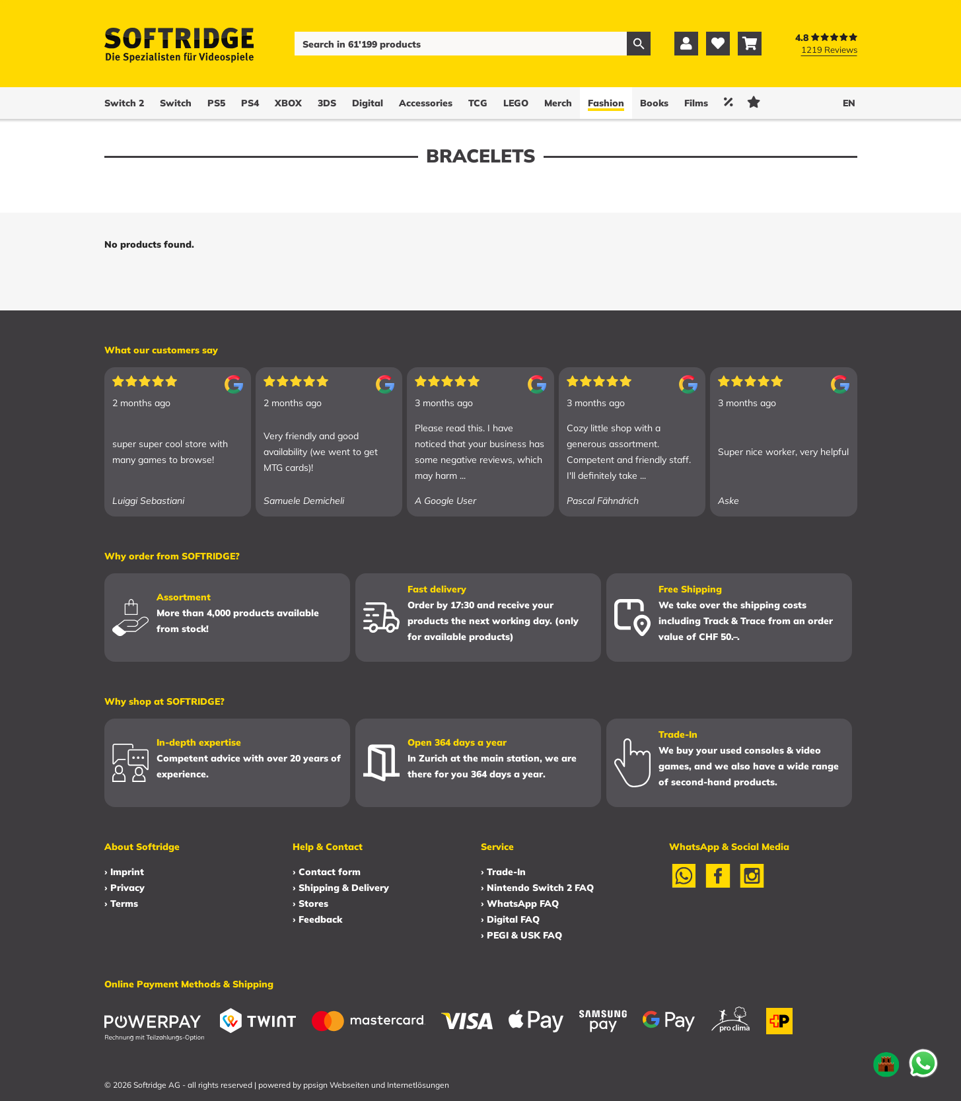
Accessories (425, 103)
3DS (327, 103)
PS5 (216, 103)
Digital (367, 103)
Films (696, 103)
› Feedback (317, 919)
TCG (477, 103)
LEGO (515, 103)
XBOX (288, 103)
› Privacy (124, 888)
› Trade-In (503, 872)
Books (654, 103)
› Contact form (327, 872)
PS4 (250, 103)
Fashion (606, 103)
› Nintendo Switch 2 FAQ (537, 888)
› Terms (121, 903)
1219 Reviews (829, 49)
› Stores (310, 903)
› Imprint (124, 872)
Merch (558, 103)
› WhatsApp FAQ (520, 903)
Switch (176, 103)
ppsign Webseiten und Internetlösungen (376, 1085)
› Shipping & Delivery (341, 888)
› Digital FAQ (510, 919)
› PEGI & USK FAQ (521, 935)
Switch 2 (124, 103)
